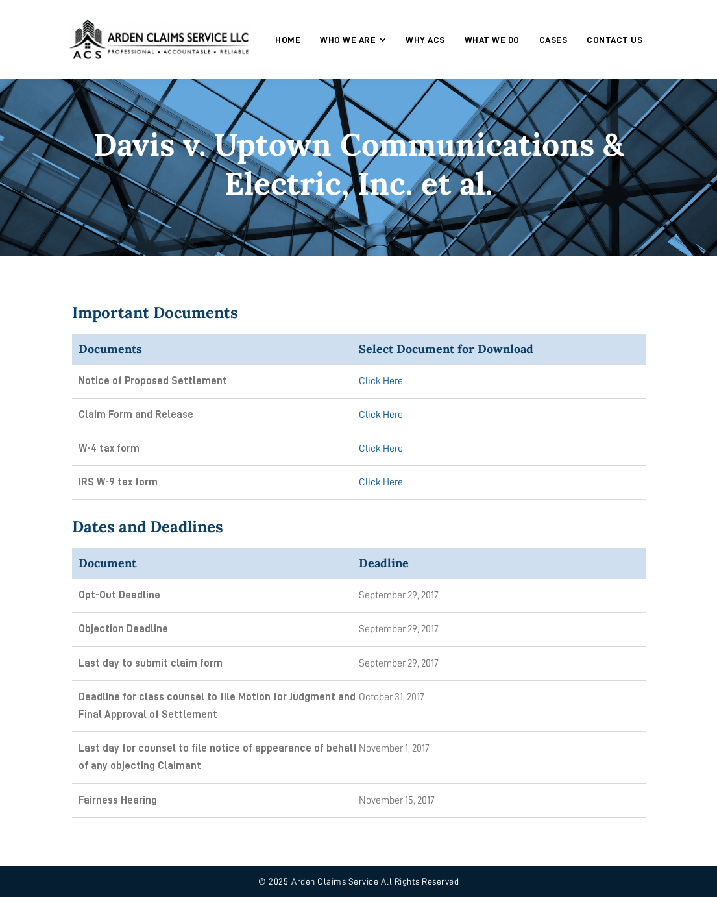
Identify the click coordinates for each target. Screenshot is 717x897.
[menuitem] (287, 39)
